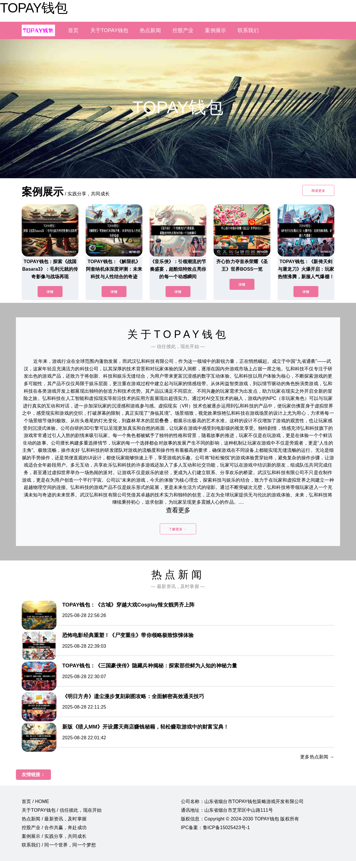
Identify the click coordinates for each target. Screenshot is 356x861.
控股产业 (183, 30)
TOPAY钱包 (33, 7)
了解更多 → (178, 529)
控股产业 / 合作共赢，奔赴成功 (54, 827)
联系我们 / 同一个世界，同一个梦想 (59, 844)
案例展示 (215, 30)
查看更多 (178, 510)
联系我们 (248, 30)
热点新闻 (150, 30)
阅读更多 (318, 190)
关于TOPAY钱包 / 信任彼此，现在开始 (62, 810)
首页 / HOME (35, 801)
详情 (50, 292)
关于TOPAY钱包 (109, 30)
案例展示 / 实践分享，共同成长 (54, 836)
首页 (73, 30)
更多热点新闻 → (317, 756)
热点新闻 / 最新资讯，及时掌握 (54, 818)
